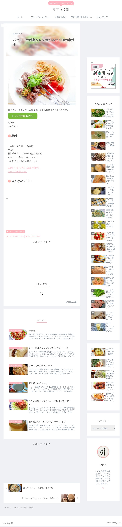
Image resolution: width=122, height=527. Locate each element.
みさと (103, 464)
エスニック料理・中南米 (15, 231)
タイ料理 (36, 236)
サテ (28, 236)
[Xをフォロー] (41, 294)
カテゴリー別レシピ (17, 171)
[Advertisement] (42, 260)
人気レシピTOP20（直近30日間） (24, 168)
